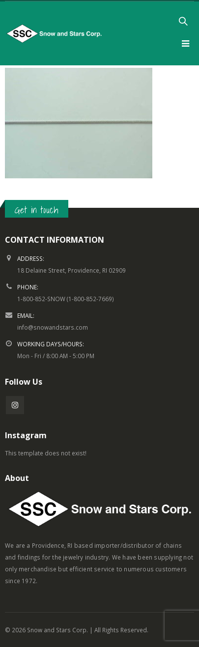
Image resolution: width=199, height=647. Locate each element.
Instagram (15, 405)
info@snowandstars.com (52, 327)
